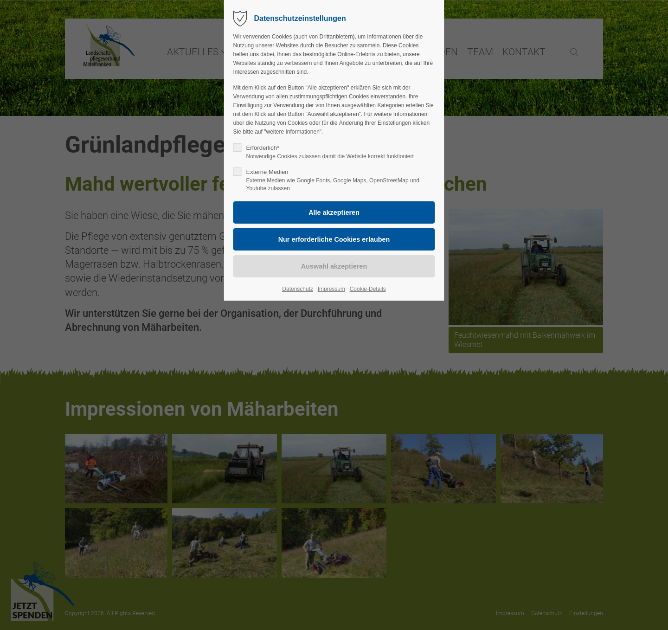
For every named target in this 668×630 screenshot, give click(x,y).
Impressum (331, 289)
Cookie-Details (368, 289)
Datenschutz (297, 289)
